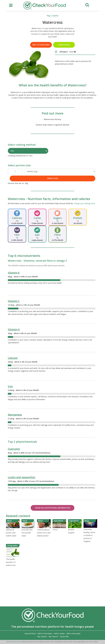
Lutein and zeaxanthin (21, 477)
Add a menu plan (73, 633)
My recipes (42, 636)
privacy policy (16, 642)
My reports (53, 636)
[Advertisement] (52, 586)
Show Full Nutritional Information (52, 508)
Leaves (55, 15)
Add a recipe (59, 633)
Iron (10, 386)
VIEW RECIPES (64, 45)
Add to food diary (41, 45)
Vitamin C (14, 301)
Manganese (15, 414)
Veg (48, 15)
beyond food (30, 633)
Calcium (13, 358)
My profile (64, 636)
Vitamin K (14, 272)
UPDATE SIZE (52, 178)
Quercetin (14, 448)
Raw (12, 151)
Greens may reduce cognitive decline (52, 124)
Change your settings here (84, 203)
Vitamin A (14, 329)
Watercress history (52, 119)
